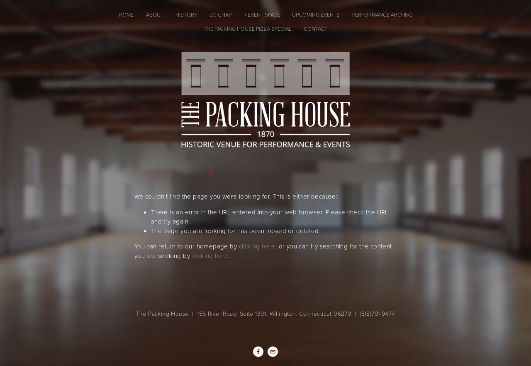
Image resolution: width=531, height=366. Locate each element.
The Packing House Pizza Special (248, 28)
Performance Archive (382, 14)
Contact (315, 28)
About (154, 14)
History (186, 14)
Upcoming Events (316, 14)
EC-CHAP (220, 14)
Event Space (264, 14)
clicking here (257, 246)
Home (126, 14)
